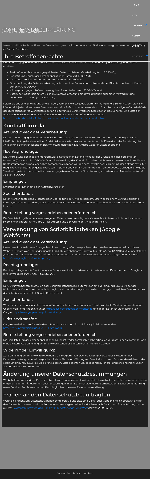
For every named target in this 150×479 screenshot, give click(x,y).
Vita (135, 15)
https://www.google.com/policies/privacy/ (27, 258)
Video (136, 46)
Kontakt (140, 56)
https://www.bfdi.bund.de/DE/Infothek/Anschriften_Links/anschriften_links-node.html (53, 118)
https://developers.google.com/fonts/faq (69, 308)
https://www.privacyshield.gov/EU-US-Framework (32, 327)
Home (135, 5)
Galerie (139, 25)
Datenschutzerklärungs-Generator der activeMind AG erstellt (51, 407)
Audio (136, 36)
